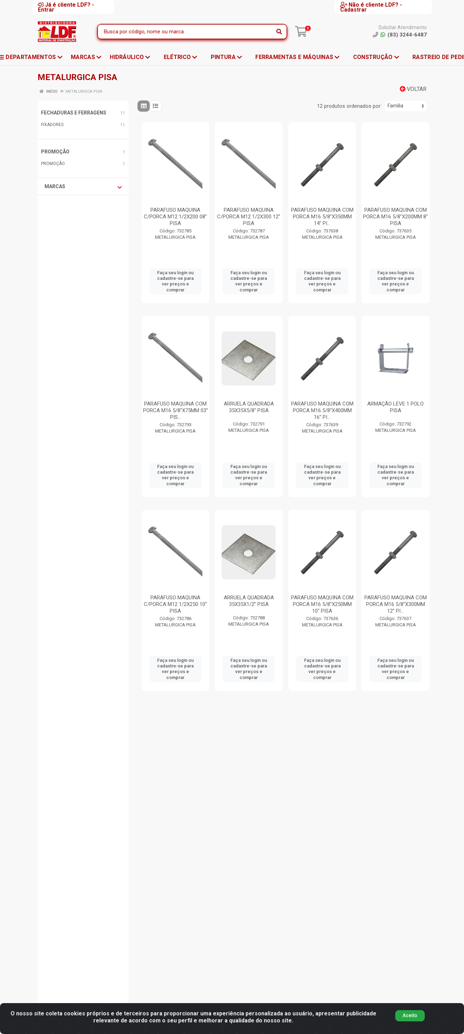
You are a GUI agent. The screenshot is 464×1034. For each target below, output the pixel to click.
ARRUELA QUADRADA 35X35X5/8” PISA (249, 407)
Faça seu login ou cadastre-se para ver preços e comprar (175, 281)
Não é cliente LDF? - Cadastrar (371, 7)
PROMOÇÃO (55, 151)
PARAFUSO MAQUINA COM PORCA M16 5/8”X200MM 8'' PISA (395, 216)
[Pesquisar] (279, 32)
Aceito (410, 1015)
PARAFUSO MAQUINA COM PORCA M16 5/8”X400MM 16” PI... (322, 410)
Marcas (83, 187)
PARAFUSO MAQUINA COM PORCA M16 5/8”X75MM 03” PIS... (175, 410)
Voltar (413, 89)
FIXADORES (52, 124)
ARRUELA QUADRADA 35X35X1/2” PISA (249, 600)
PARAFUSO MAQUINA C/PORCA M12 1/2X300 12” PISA (248, 216)
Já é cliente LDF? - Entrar (66, 7)
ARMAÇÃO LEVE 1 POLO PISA (395, 407)
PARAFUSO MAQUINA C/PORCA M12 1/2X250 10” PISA (175, 604)
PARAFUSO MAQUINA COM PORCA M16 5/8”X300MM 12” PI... (395, 604)
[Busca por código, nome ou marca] (185, 32)
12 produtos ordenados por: (349, 106)
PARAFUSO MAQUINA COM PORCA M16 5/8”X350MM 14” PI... (322, 216)
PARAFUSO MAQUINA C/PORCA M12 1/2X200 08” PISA (175, 216)
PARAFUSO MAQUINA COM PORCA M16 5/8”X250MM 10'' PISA (322, 604)
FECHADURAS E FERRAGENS (73, 113)
